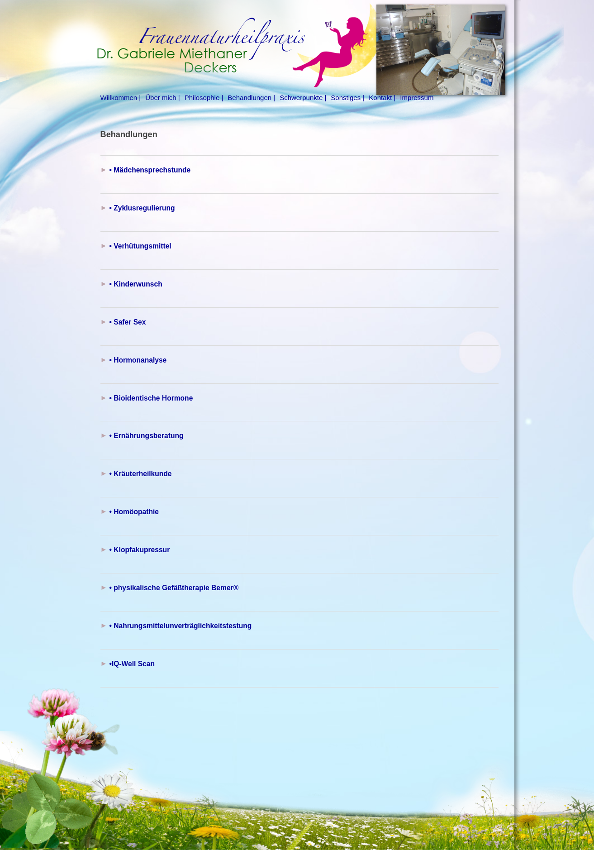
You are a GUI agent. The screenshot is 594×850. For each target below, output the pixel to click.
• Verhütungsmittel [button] (140, 246)
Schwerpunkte (301, 97)
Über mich (160, 97)
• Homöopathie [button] (134, 512)
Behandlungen (249, 97)
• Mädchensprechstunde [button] (150, 170)
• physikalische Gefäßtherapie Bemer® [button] (174, 588)
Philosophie (202, 97)
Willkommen (119, 97)
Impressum (416, 97)
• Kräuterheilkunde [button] (140, 474)
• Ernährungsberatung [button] (146, 435)
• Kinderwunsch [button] (135, 284)
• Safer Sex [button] (127, 322)
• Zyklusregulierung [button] (142, 208)
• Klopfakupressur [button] (139, 550)
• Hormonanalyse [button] (138, 360)
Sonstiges (346, 97)
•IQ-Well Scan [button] (132, 664)
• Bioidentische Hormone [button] (151, 398)
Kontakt (380, 97)
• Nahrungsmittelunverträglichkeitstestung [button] (180, 626)
